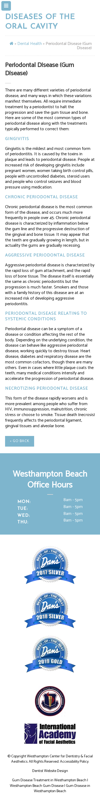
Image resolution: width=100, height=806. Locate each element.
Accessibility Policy (74, 762)
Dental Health (29, 43)
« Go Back (19, 441)
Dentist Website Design (50, 771)
